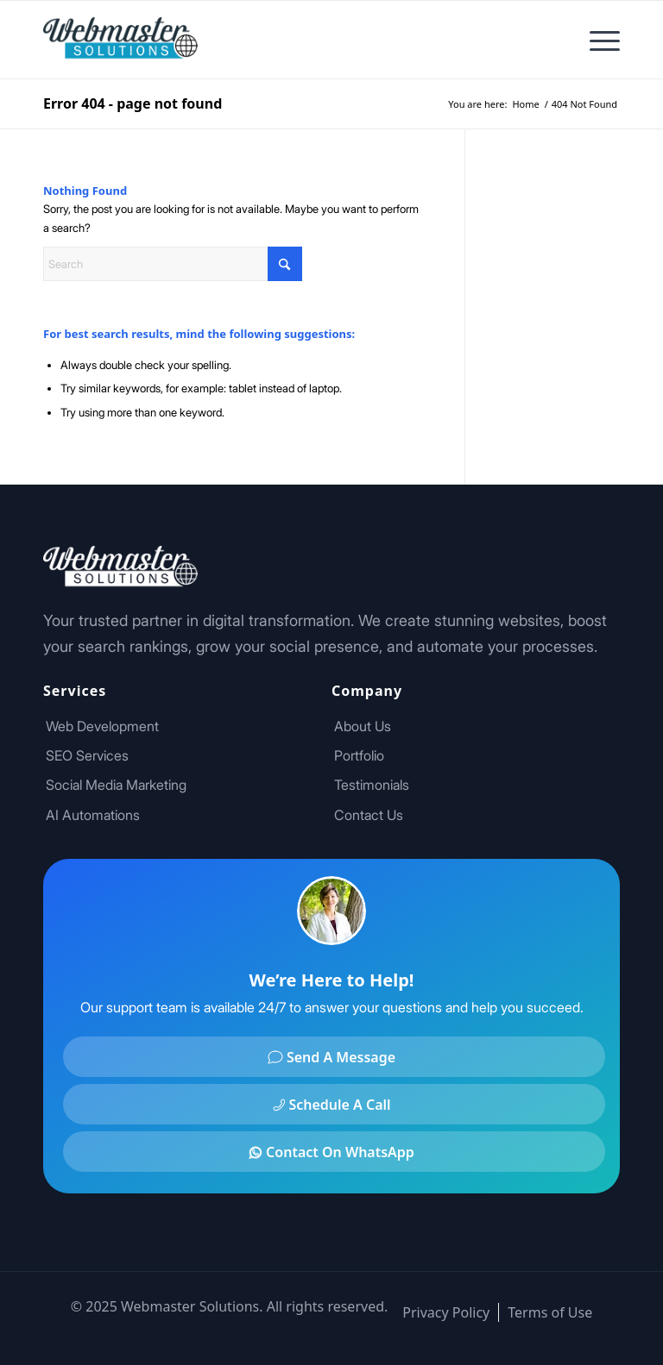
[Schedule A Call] (334, 1104)
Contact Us (368, 814)
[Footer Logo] (121, 39)
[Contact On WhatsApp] (334, 1151)
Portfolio (359, 755)
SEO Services (87, 755)
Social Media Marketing (116, 784)
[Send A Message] (334, 1056)
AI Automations (93, 814)
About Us (362, 726)
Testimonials (371, 784)
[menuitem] (596, 39)
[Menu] (596, 39)
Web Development (102, 726)
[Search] (172, 264)
